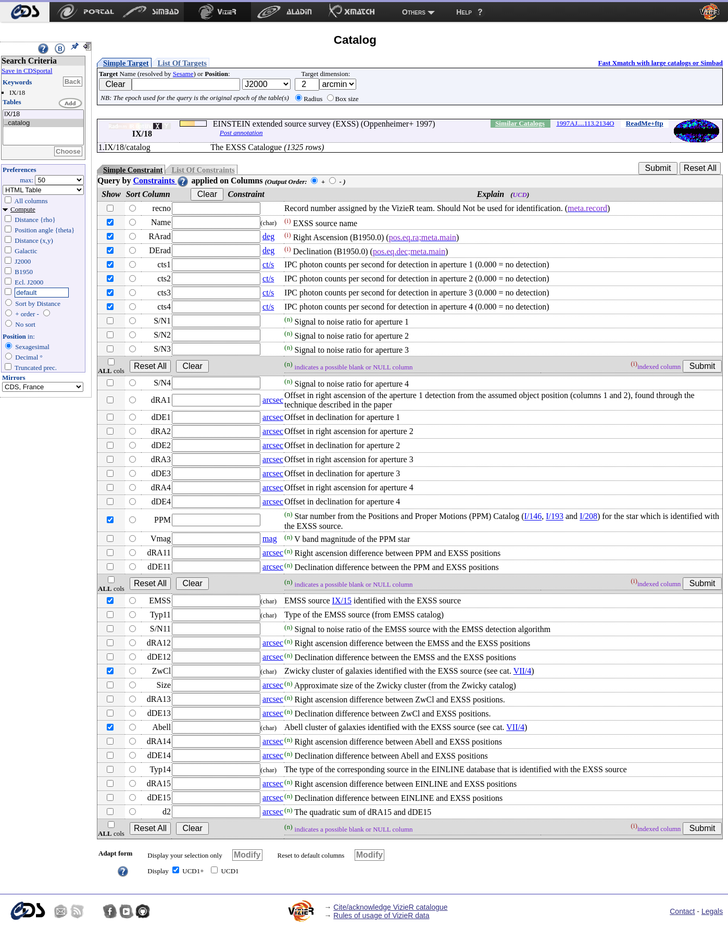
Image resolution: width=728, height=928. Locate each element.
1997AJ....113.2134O (585, 123)
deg (268, 236)
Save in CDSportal (27, 71)
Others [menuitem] (413, 12)
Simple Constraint (132, 170)
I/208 (588, 516)
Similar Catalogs (520, 123)
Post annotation (241, 133)
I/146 (533, 516)
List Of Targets (182, 63)
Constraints (161, 180)
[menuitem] (24, 12)
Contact (682, 911)
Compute (22, 209)
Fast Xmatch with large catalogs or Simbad (660, 63)
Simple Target (126, 63)
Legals (712, 911)
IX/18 (43, 114)
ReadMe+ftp (644, 123)
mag (269, 538)
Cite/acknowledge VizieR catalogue (390, 907)
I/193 (554, 516)
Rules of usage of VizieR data (381, 915)
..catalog (43, 123)
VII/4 (522, 670)
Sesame (183, 74)
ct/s (268, 264)
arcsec (272, 399)
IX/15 (342, 600)
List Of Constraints (202, 170)
